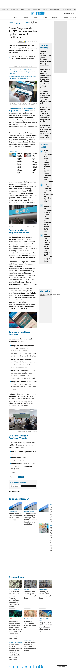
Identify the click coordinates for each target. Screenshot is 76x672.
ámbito (11, 22)
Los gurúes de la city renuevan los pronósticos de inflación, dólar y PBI (48, 193)
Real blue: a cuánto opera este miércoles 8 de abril (30, 624)
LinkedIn (22, 667)
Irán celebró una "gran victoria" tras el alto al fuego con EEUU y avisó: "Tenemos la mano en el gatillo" (48, 248)
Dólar (15, 18)
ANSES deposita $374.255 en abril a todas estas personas (15, 517)
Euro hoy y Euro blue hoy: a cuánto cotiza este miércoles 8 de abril (30, 646)
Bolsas (46, 294)
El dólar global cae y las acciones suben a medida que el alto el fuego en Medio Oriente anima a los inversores (15, 651)
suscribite (67, 13)
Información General (19, 22)
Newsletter (72, 17)
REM (29, 9)
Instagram (17, 667)
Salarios (45, 9)
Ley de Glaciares (67, 9)
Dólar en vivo (14, 9)
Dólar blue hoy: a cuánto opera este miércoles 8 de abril (30, 595)
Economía (25, 18)
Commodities (51, 294)
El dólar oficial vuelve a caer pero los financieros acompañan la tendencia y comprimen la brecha (45, 114)
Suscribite (28, 486)
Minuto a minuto (14, 619)
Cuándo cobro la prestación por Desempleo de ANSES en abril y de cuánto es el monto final (30, 519)
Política (45, 18)
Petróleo (23, 9)
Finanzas (35, 18)
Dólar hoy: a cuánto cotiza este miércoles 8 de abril (45, 595)
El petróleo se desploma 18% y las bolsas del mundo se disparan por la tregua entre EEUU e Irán (45, 131)
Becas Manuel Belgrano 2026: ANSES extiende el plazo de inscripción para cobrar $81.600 (22, 71)
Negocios (55, 18)
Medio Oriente (36, 9)
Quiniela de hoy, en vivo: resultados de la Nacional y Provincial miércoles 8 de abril (45, 97)
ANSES (27, 22)
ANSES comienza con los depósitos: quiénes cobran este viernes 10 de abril (23, 77)
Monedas (42, 294)
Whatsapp (30, 667)
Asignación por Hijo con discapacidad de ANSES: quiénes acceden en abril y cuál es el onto (36, 163)
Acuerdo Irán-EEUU (54, 9)
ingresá (72, 13)
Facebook (13, 667)
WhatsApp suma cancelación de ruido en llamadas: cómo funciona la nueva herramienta (45, 58)
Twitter (9, 667)
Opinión (65, 18)
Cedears (57, 294)
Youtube (26, 667)
